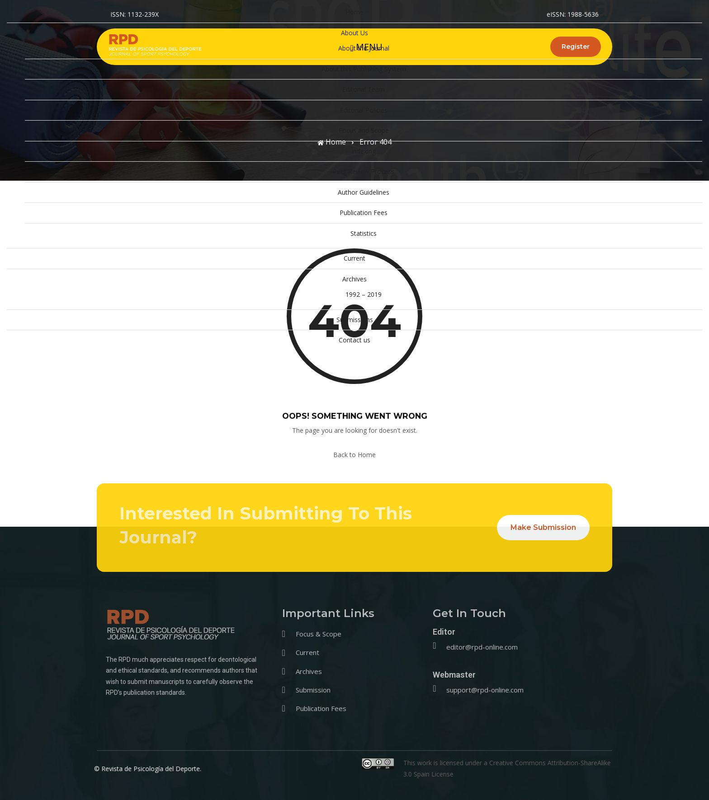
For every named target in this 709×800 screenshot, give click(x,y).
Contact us (354, 340)
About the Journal (363, 48)
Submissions (354, 319)
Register (576, 46)
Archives (354, 279)
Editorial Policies (364, 110)
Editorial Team (363, 89)
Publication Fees (364, 212)
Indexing (363, 151)
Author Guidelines (363, 192)
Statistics (363, 233)
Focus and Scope (364, 130)
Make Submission (543, 527)
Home (354, 12)
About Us (354, 32)
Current (354, 258)
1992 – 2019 (363, 294)
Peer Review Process (363, 171)
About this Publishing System (363, 69)
